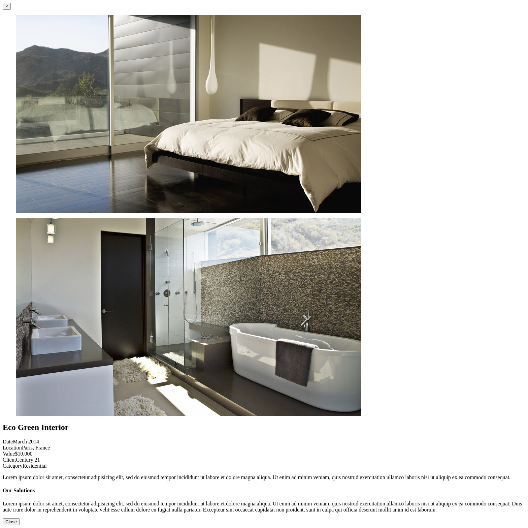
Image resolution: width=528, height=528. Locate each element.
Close (11, 521)
